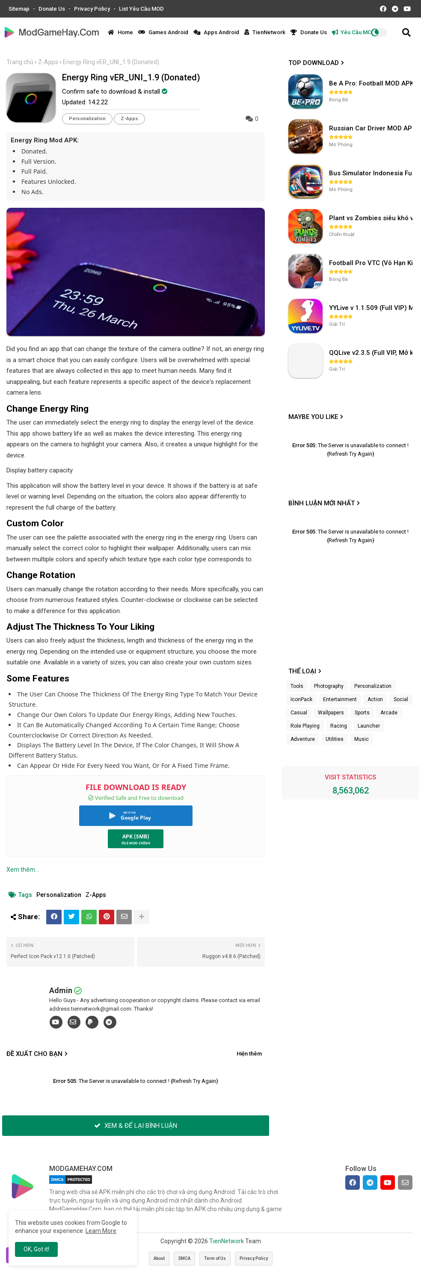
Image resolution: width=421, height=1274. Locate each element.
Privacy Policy (92, 9)
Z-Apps (48, 62)
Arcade (388, 713)
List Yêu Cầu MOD (141, 9)
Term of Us (215, 1258)
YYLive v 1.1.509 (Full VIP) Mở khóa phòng (372, 308)
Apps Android (216, 32)
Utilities (335, 739)
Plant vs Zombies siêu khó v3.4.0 (372, 218)
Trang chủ (19, 62)
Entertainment (340, 699)
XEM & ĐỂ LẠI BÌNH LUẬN (135, 1125)
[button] (406, 32)
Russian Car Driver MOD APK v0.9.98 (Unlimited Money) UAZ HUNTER (372, 128)
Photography (329, 686)
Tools (297, 686)
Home (120, 32)
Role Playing (305, 726)
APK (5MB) (135, 836)
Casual (299, 713)
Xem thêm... (22, 869)
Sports (362, 713)
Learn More (101, 1230)
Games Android (163, 32)
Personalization (87, 118)
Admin (60, 990)
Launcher (369, 726)
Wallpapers (331, 713)
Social (401, 699)
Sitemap (20, 9)
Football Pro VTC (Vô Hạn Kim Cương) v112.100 (372, 263)
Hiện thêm (249, 1053)
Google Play (136, 817)
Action (375, 699)
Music (361, 739)
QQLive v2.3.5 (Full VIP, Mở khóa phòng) (372, 353)
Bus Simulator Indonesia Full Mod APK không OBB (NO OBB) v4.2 (372, 173)
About (159, 1258)
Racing (338, 726)
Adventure (303, 739)
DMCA (184, 1258)
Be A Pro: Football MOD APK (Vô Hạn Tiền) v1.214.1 (372, 83)
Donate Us (52, 9)
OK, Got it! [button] (36, 1249)
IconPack (301, 699)
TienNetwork (264, 32)
